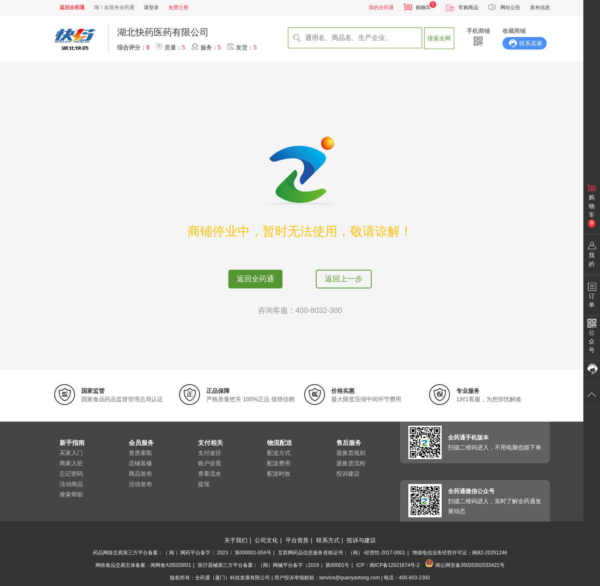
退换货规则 (350, 452)
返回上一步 (343, 279)
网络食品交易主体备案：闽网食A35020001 (143, 565)
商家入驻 (71, 463)
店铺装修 (140, 463)
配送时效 (278, 473)
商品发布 (140, 473)
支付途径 (209, 452)
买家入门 (71, 452)
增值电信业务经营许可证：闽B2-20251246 (459, 553)
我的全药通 (381, 7)
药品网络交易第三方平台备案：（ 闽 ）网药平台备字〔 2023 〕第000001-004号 (182, 553)
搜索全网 (439, 38)
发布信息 (540, 7)
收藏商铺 (514, 30)
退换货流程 (350, 463)
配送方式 (278, 452)
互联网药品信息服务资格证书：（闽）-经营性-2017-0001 (341, 553)
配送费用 (278, 463)
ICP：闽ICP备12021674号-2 (388, 565)
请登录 (151, 7)
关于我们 (236, 540)
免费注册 (178, 7)
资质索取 (140, 452)
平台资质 (297, 540)
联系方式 (328, 540)
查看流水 (209, 473)
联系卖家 (530, 43)
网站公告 (510, 7)
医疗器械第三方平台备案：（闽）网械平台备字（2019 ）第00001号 (273, 565)
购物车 (423, 7)
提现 (204, 484)
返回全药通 (255, 279)
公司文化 (266, 540)
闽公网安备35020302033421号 (464, 565)
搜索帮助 (71, 494)
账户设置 (209, 463)
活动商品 (71, 484)
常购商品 (468, 7)
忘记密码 (71, 473)
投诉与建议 (361, 540)
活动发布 (140, 484)
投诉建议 (348, 473)
